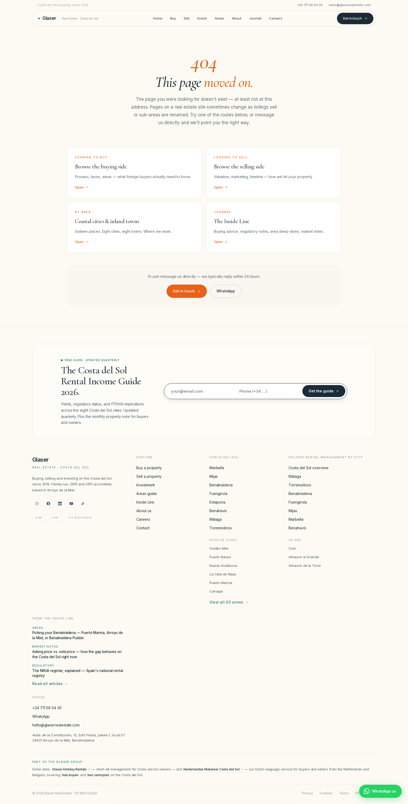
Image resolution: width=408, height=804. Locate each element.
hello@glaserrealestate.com (350, 5)
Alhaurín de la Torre (305, 565)
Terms (344, 793)
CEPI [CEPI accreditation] (55, 517)
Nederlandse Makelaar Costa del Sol (213, 769)
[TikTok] (82, 503)
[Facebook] (48, 503)
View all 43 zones (228, 602)
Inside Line (145, 502)
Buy (173, 18)
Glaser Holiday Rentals (71, 769)
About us (143, 510)
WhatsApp (225, 291)
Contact (142, 528)
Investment (145, 485)
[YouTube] (71, 503)
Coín (292, 548)
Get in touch (355, 18)
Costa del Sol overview (308, 468)
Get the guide (324, 391)
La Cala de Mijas (222, 574)
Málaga (215, 519)
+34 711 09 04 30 (310, 5)
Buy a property (149, 468)
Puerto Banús (220, 557)
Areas (219, 18)
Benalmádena (221, 485)
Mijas (213, 476)
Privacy (307, 793)
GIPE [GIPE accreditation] (39, 517)
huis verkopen (98, 775)
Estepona (217, 502)
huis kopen (70, 775)
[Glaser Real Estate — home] (68, 18)
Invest (202, 18)
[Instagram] (37, 503)
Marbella (216, 468)
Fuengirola (218, 493)
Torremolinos (220, 528)
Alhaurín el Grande (304, 557)
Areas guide (146, 493)
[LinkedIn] (60, 503)
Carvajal (216, 591)
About (236, 18)
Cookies (326, 793)
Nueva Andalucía (223, 565)
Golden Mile (218, 548)
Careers (275, 18)
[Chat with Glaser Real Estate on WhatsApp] (380, 791)
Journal (255, 18)
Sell (186, 18)
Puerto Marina (220, 583)
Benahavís (218, 510)
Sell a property (149, 476)
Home (157, 18)
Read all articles (50, 684)
